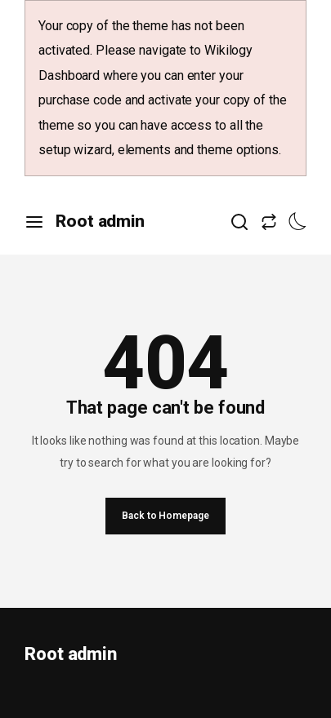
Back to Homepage (165, 515)
